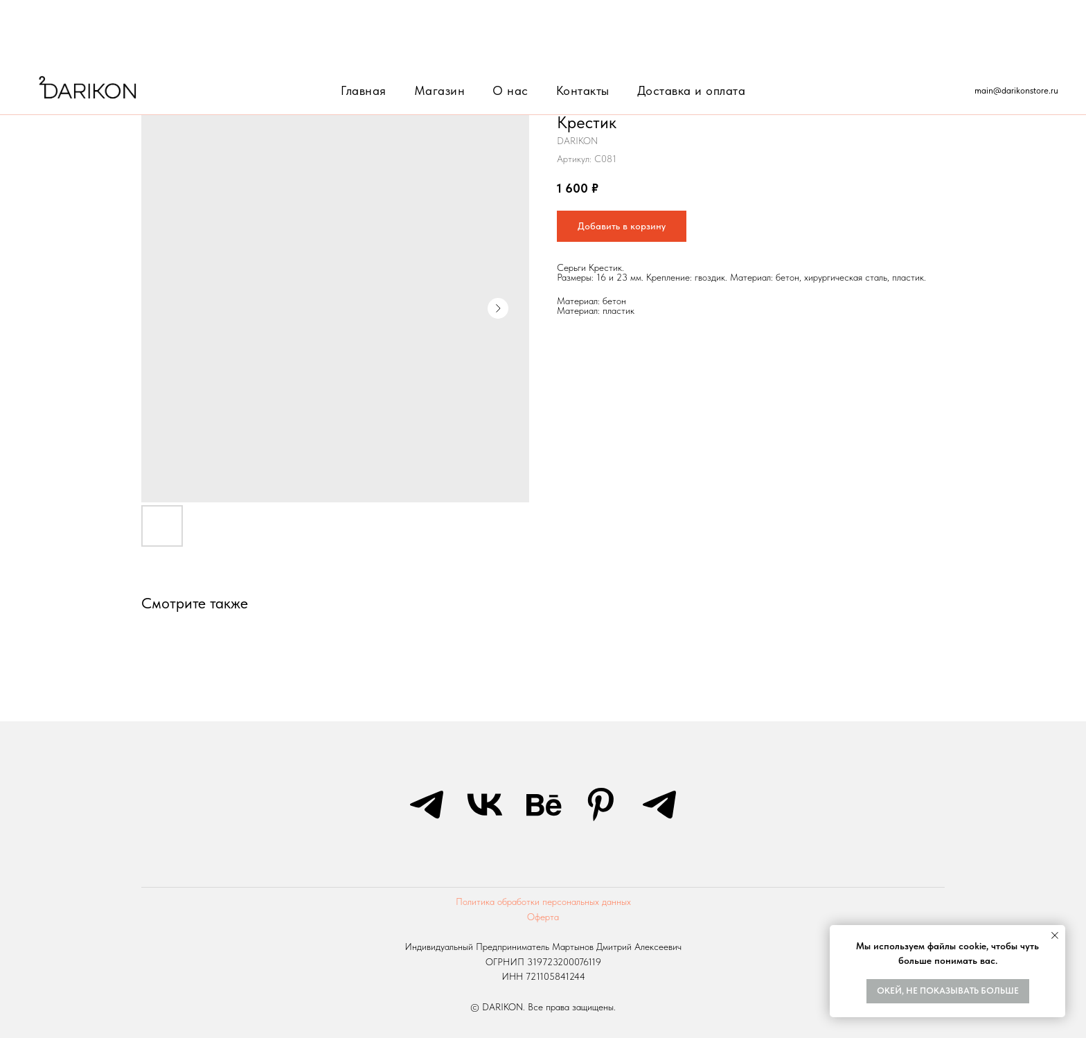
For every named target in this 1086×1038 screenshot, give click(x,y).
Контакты (582, 24)
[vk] (485, 804)
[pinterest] (601, 804)
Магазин (439, 24)
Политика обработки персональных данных (543, 901)
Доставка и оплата (691, 24)
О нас (510, 24)
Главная (363, 24)
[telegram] (426, 804)
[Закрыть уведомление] (1055, 935)
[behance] (543, 804)
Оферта (543, 916)
